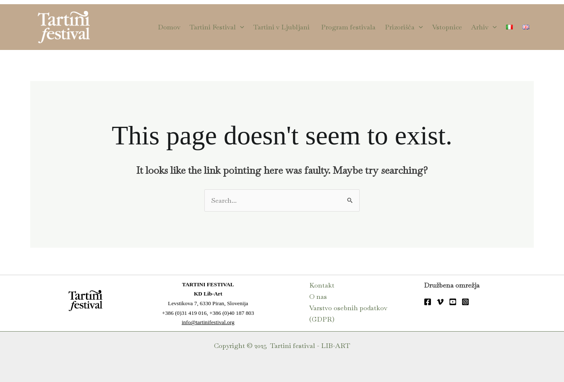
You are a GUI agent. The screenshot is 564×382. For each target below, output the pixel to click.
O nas (318, 296)
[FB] (427, 302)
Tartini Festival (217, 27)
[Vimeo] (440, 302)
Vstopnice (447, 27)
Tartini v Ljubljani (282, 27)
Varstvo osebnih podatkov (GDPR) (348, 314)
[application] (240, 27)
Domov (169, 27)
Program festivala (348, 27)
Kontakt (321, 285)
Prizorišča (404, 27)
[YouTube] (453, 302)
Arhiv (484, 27)
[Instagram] (465, 302)
